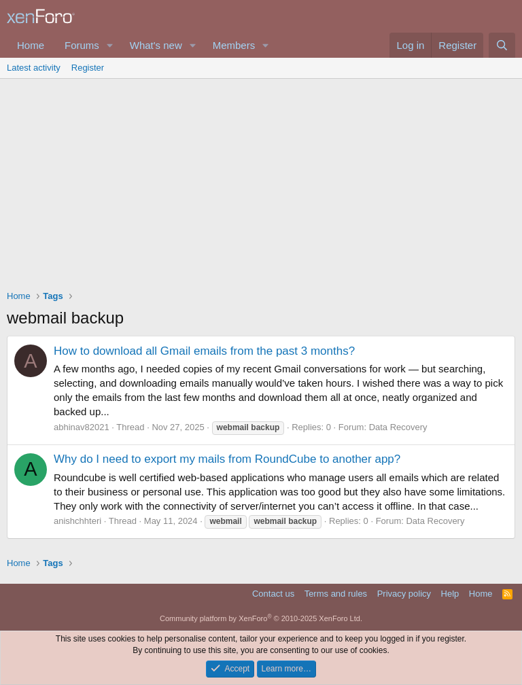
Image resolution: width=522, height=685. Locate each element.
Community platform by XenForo (261, 618)
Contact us (273, 594)
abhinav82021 (81, 427)
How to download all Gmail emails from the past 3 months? (204, 351)
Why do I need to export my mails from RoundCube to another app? (227, 459)
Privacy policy (404, 594)
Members (234, 45)
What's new (156, 45)
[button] (110, 45)
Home (30, 45)
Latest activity (33, 68)
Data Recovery (398, 427)
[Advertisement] (261, 181)
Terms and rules (335, 594)
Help (450, 594)
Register (87, 68)
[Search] (502, 45)
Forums (82, 45)
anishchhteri (77, 521)
